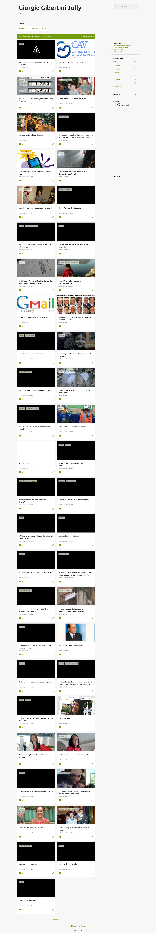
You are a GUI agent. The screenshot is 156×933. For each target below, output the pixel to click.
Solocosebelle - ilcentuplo (122, 45)
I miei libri (33, 28)
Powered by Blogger (78, 926)
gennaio (118, 83)
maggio (117, 69)
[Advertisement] (103, 70)
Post (117, 103)
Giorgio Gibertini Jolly (50, 7)
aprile (117, 72)
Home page (22, 28)
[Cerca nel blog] (128, 6)
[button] (52, 71)
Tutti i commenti (122, 105)
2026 (115, 62)
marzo (117, 76)
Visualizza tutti (88, 36)
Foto (43, 28)
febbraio (118, 79)
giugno (117, 65)
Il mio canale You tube (120, 47)
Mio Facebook (118, 49)
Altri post (56, 919)
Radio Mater (117, 51)
